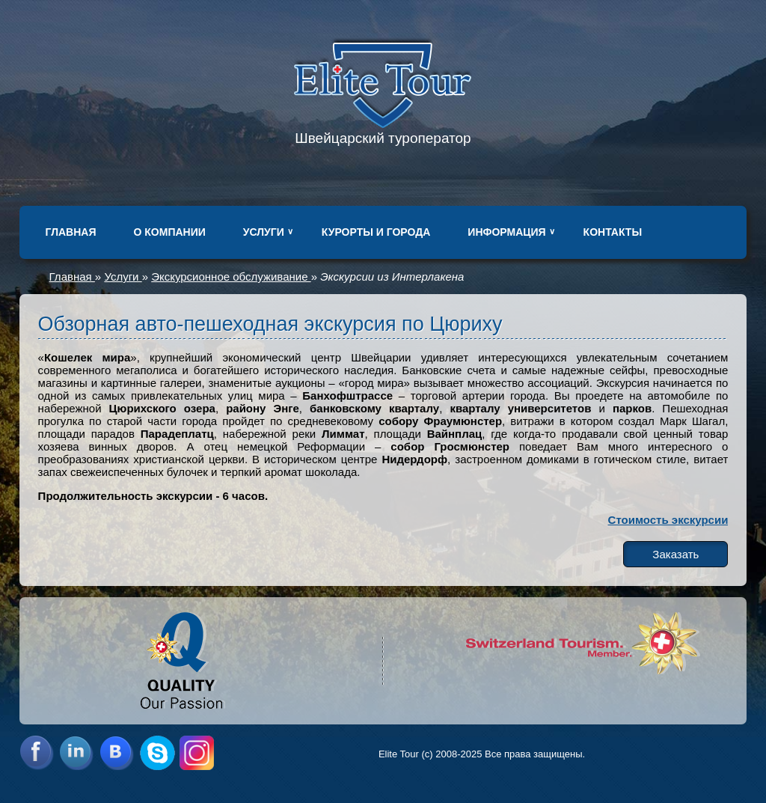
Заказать (675, 554)
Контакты (612, 232)
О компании (170, 232)
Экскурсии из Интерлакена (392, 276)
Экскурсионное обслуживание (230, 276)
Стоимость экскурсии (668, 519)
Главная (71, 232)
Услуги (263, 232)
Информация (506, 232)
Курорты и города (376, 232)
